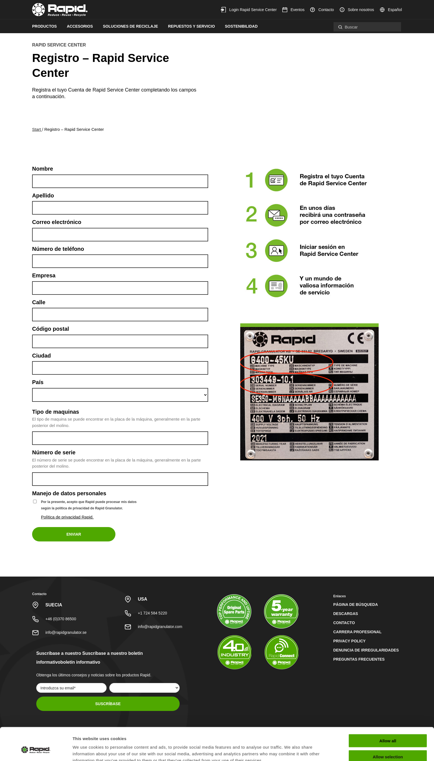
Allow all (387, 712)
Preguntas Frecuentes (359, 659)
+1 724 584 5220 (152, 613)
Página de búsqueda (355, 604)
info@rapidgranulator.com (160, 626)
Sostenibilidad (241, 26)
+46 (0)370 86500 (60, 619)
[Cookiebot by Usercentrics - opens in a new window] (36, 750)
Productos (44, 26)
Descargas (345, 613)
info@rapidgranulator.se (66, 632)
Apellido (43, 195)
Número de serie (54, 452)
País (37, 382)
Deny (388, 744)
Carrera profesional (357, 632)
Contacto (322, 9)
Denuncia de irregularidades (366, 650)
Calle (38, 302)
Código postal (50, 329)
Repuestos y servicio (191, 26)
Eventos (293, 9)
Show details (290, 750)
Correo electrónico (56, 222)
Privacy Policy (349, 641)
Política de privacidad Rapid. (67, 517)
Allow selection (388, 728)
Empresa (44, 275)
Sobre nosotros (357, 9)
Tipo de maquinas (55, 412)
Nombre (42, 169)
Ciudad (41, 356)
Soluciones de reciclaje (130, 26)
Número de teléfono (58, 249)
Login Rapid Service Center (249, 9)
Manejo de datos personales (69, 493)
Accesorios (80, 26)
